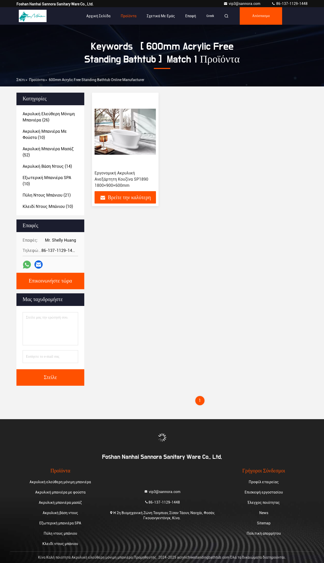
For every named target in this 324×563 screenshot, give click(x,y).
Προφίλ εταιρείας (264, 482)
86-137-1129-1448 (289, 4)
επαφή (190, 16)
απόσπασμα (261, 16)
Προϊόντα (128, 16)
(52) (48, 151)
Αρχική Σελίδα (98, 16)
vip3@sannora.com (242, 4)
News (263, 513)
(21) (47, 195)
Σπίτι (20, 80)
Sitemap (264, 523)
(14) (47, 166)
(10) (45, 134)
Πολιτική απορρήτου (264, 533)
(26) (49, 116)
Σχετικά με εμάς (161, 16)
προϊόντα (37, 80)
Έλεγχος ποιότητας (264, 502)
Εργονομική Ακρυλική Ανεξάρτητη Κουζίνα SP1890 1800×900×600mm (121, 179)
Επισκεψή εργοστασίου (264, 492)
